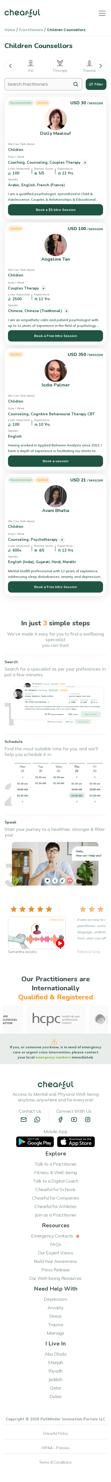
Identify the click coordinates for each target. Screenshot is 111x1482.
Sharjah (55, 1362)
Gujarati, (44, 562)
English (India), (22, 562)
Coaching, (17, 162)
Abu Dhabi (55, 1354)
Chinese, (16, 311)
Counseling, (38, 162)
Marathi (70, 562)
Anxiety (56, 1307)
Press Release (55, 1270)
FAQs (55, 1244)
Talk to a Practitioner (55, 1164)
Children (16, 150)
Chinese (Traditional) (43, 311)
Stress (55, 1316)
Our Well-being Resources (55, 1278)
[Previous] (10, 66)
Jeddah (55, 1379)
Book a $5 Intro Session (55, 210)
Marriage (55, 1333)
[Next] (100, 66)
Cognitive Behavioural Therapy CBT (63, 414)
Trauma (55, 1324)
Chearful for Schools (55, 1189)
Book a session (55, 461)
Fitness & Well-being (55, 1172)
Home (10, 29)
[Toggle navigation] (102, 13)
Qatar (55, 1388)
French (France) (51, 185)
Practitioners (31, 29)
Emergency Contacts (55, 1236)
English (15, 436)
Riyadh (55, 1371)
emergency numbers (53, 1057)
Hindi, (57, 562)
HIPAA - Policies (55, 1448)
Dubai (55, 1396)
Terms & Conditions (55, 1462)
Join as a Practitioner (55, 1215)
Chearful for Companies (55, 1198)
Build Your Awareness (55, 1261)
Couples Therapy (66, 162)
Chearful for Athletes (55, 1206)
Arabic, (14, 185)
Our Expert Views (55, 1253)
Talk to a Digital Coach (55, 1181)
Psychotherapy (45, 539)
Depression (55, 1299)
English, (29, 185)
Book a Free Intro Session (55, 336)
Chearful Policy (55, 1433)
